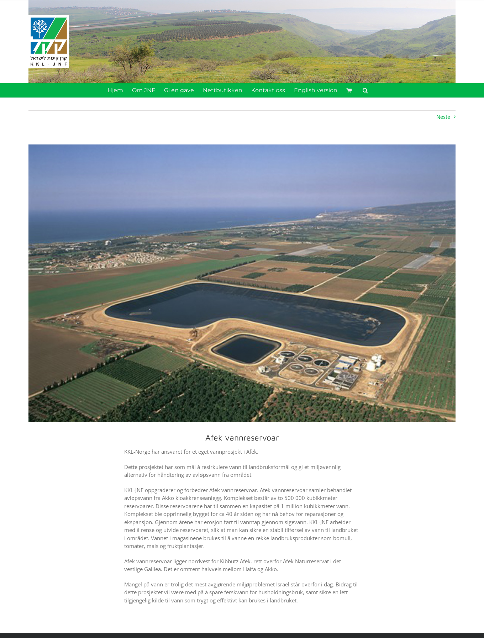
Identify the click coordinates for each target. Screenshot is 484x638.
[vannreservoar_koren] (242, 283)
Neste (443, 116)
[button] (365, 90)
